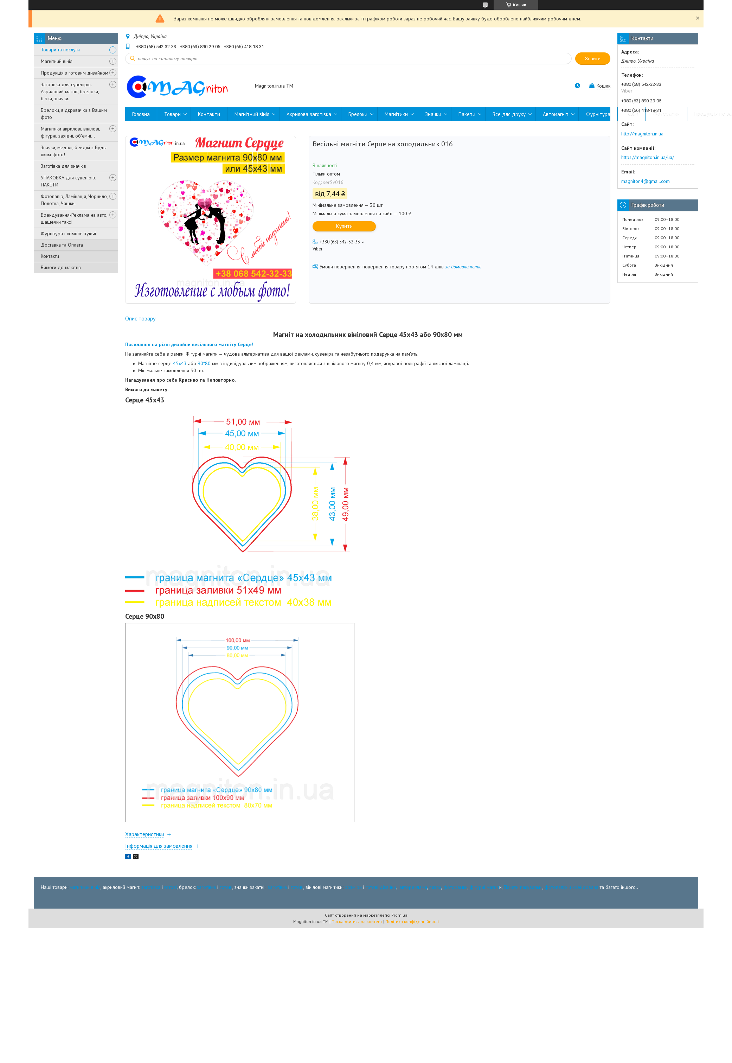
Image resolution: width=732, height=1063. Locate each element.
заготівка (150, 895)
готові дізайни (381, 895)
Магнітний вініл (56, 61)
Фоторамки (666, 114)
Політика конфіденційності (412, 929)
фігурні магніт (484, 895)
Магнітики (396, 114)
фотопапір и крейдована (571, 895)
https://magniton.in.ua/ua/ (647, 157)
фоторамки (455, 895)
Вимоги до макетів (61, 267)
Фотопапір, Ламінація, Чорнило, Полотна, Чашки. (74, 199)
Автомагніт (556, 114)
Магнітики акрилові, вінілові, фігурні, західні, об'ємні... (70, 132)
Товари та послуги (60, 49)
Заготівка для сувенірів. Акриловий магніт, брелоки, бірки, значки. (70, 91)
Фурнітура (598, 114)
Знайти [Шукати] (593, 58)
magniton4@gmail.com (645, 181)
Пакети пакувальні (523, 895)
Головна (141, 114)
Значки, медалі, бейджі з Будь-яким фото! (74, 151)
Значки (433, 114)
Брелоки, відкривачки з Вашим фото (74, 113)
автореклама (413, 895)
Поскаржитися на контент (357, 929)
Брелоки (357, 114)
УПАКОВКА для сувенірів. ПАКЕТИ (68, 181)
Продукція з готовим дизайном (74, 73)
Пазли (631, 114)
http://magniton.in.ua (642, 134)
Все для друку (509, 114)
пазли (435, 895)
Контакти (50, 256)
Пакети (466, 114)
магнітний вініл (85, 895)
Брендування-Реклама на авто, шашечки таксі (74, 218)
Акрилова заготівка (309, 114)
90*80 (204, 371)
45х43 (180, 371)
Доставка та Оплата (62, 245)
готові (170, 895)
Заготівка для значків (63, 166)
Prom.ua (399, 922)
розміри (353, 895)
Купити (344, 226)
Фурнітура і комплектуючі (68, 233)
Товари (172, 114)
